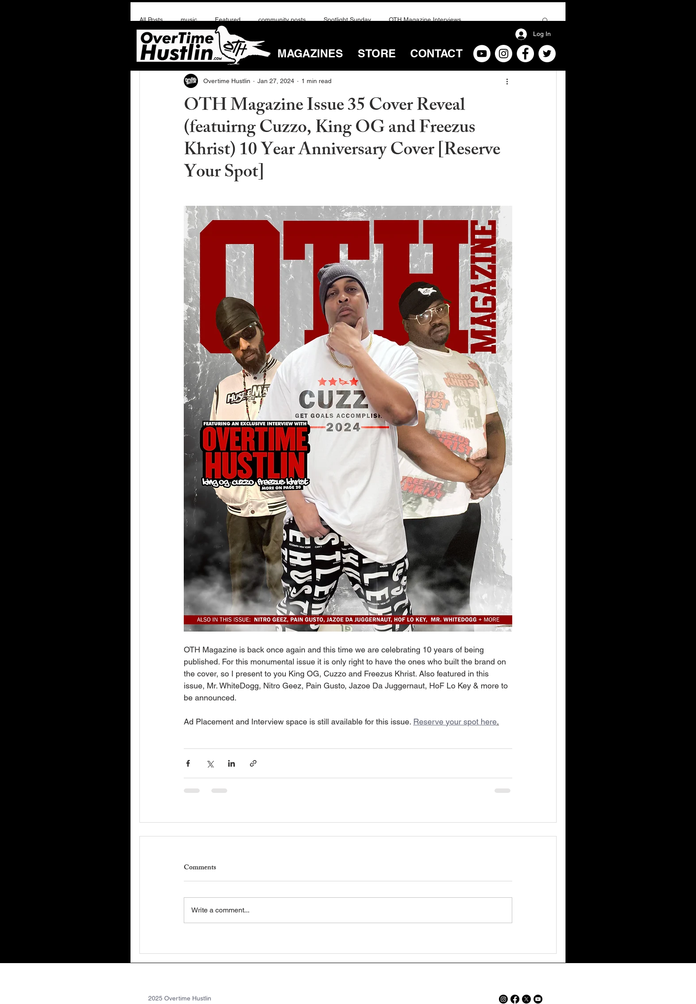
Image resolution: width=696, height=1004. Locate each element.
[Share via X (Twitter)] (210, 763)
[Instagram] (503, 53)
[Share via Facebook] (188, 763)
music (189, 19)
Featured (228, 19)
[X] (526, 999)
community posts (282, 19)
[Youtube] (538, 999)
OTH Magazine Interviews (425, 19)
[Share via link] (253, 763)
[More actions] (507, 81)
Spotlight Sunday (347, 19)
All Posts (151, 19)
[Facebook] (525, 53)
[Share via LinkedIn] (231, 763)
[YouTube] (481, 53)
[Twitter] (547, 53)
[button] (545, 20)
